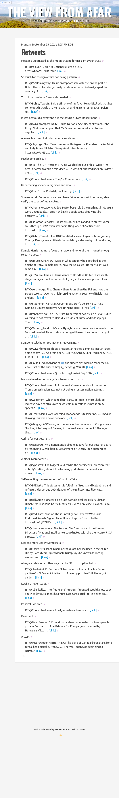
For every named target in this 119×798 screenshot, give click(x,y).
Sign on (6, 2)
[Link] (59, 70)
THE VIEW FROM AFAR (59, 12)
